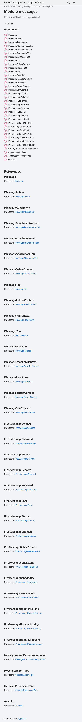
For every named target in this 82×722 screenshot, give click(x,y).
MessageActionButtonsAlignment (30, 659)
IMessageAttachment (24, 212)
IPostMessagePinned (25, 459)
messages (47, 6)
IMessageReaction (23, 351)
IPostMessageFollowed (25, 443)
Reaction (19, 706)
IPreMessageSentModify (26, 582)
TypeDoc (22, 719)
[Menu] (75, 2)
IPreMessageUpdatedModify (28, 628)
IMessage (19, 181)
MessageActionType (24, 675)
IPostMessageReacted (25, 474)
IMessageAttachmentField (27, 243)
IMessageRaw (21, 335)
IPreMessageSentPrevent (27, 598)
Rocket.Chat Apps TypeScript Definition (23, 2)
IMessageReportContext (26, 397)
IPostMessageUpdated (25, 536)
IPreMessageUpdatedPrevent (28, 644)
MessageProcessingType (26, 690)
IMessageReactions (24, 382)
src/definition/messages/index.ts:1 (26, 17)
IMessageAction (22, 196)
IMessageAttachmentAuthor (27, 227)
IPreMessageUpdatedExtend (28, 613)
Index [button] (8, 23)
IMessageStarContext (25, 412)
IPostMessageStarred (25, 520)
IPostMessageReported (26, 490)
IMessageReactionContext (27, 366)
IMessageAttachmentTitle (26, 258)
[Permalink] (18, 176)
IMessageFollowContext (26, 304)
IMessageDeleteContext (26, 274)
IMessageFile (21, 289)
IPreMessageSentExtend (26, 567)
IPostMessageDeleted (25, 428)
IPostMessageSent (23, 505)
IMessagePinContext (24, 320)
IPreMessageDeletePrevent (27, 551)
